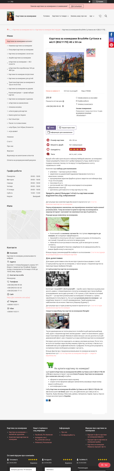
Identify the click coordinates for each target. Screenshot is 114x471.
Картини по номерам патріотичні (21, 74)
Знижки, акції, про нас (79, 16)
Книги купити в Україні (17, 115)
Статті (9, 141)
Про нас (10, 146)
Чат (104, 465)
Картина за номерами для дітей (21, 78)
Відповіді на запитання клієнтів (20, 155)
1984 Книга (49, 469)
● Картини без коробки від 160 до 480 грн (21, 69)
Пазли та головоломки (17, 123)
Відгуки (10, 151)
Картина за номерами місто (23, 30)
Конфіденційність (68, 435)
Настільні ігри (14, 119)
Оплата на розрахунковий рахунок (21, 160)
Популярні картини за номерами (21, 50)
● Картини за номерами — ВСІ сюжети (20, 63)
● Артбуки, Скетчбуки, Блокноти (21, 127)
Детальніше (76, 6)
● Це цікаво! (13, 131)
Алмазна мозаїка (15, 107)
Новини (10, 137)
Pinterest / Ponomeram (43, 442)
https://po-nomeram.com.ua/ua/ (18, 297)
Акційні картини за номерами (20, 58)
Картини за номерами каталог (19, 41)
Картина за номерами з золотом (21, 54)
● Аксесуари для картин (18, 111)
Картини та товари (59, 16)
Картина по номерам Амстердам (48, 30)
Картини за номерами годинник (21, 99)
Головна (46, 16)
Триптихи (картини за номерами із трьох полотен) (22, 83)
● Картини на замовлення (18, 103)
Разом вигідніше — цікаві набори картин (21, 94)
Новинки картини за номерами (20, 46)
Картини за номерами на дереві (21, 89)
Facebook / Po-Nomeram (44, 435)
